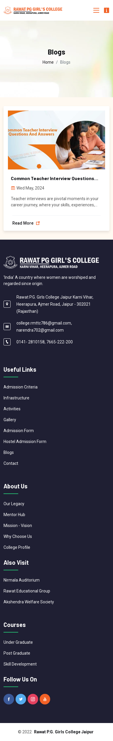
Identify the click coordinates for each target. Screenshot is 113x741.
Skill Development (20, 664)
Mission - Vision (18, 525)
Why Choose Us (18, 536)
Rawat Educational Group (27, 591)
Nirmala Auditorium (22, 580)
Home (48, 62)
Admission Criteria (21, 387)
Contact (11, 463)
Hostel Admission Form (25, 441)
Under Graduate (18, 642)
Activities (12, 408)
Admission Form (19, 430)
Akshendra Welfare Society (29, 602)
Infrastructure (16, 398)
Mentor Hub (14, 514)
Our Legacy (14, 503)
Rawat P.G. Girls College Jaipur (64, 732)
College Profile (17, 547)
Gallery (10, 419)
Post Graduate (17, 653)
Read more (26, 223)
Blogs (9, 452)
